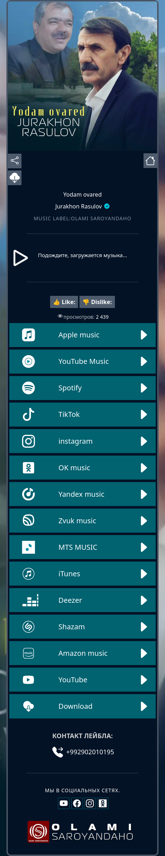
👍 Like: (64, 302)
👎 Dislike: (97, 302)
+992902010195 (83, 751)
